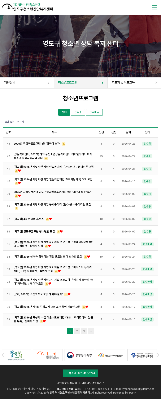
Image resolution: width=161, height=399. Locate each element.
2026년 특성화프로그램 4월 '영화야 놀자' (37, 144)
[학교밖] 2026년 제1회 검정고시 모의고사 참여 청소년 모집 (47, 307)
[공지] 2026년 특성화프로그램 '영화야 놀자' (38, 294)
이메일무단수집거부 (93, 383)
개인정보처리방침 (67, 383)
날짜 (128, 132)
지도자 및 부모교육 (124, 83)
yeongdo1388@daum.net (138, 389)
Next (158, 355)
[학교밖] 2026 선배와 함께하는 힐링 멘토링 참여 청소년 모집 (48, 257)
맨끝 (91, 331)
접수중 (78, 112)
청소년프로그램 (68, 83)
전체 (64, 112)
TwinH (132, 392)
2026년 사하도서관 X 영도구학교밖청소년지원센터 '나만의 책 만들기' (53, 192)
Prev (3, 355)
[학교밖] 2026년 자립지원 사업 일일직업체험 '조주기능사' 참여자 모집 (53, 179)
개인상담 (10, 83)
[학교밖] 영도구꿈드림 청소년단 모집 (35, 231)
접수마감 (94, 112)
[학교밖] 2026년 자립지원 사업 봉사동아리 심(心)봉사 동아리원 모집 (52, 205)
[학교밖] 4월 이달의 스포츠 (29, 219)
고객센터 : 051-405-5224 (80, 373)
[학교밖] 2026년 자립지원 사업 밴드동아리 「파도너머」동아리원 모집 (54, 167)
